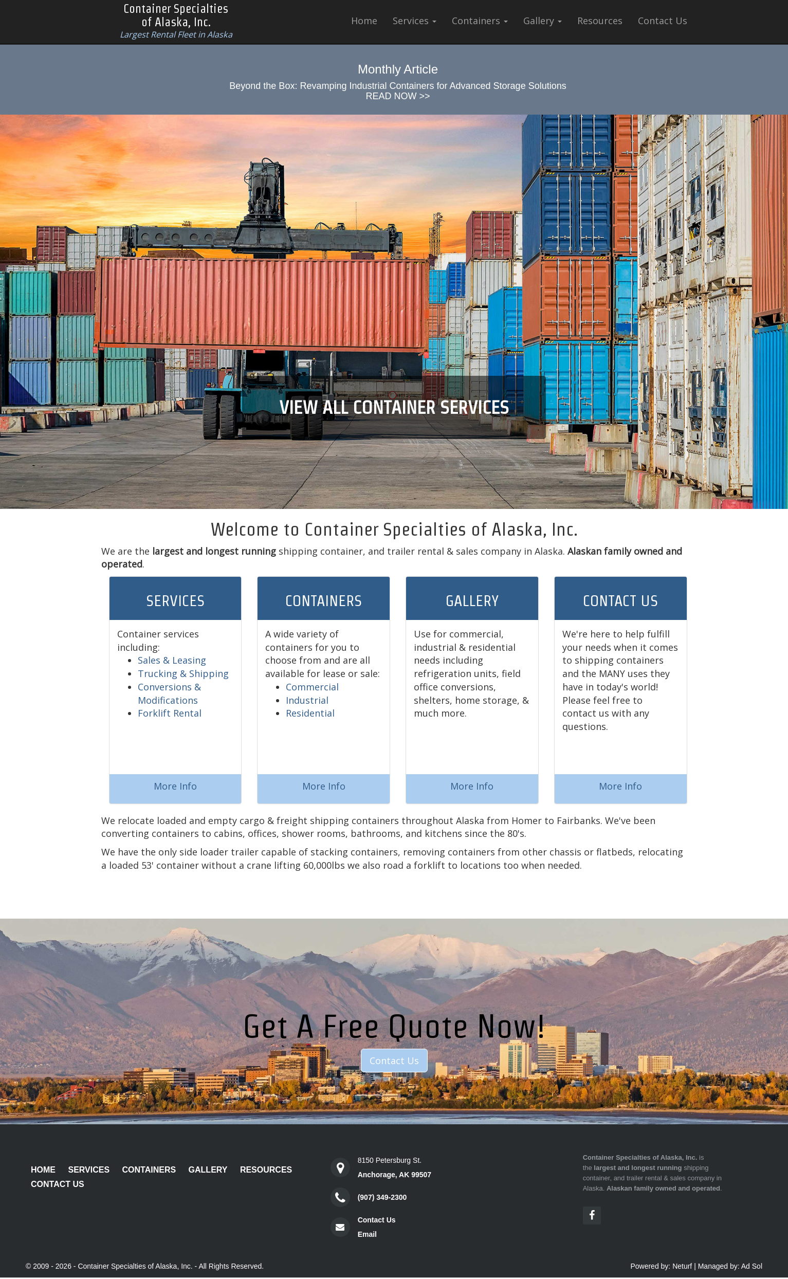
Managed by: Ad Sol (730, 1266)
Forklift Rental (169, 713)
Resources (599, 20)
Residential (310, 713)
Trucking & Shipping (183, 673)
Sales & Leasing (172, 660)
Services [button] (414, 20)
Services (88, 1169)
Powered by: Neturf (661, 1266)
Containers (149, 1169)
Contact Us (662, 20)
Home (364, 20)
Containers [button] (480, 20)
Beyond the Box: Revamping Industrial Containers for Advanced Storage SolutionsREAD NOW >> (397, 91)
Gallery (208, 1169)
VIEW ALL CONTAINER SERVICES (394, 407)
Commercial (312, 687)
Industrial (307, 700)
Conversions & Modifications (169, 693)
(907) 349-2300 (382, 1197)
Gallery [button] (542, 20)
